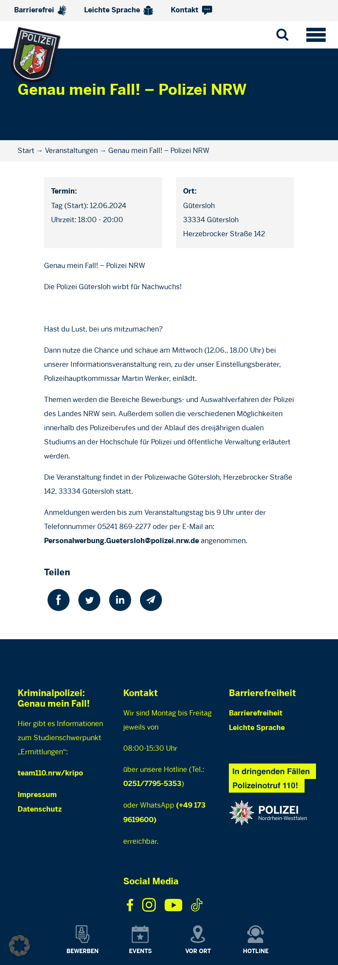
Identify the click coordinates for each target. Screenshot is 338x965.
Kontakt (191, 10)
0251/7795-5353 (152, 784)
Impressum (37, 795)
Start (26, 150)
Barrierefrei (40, 10)
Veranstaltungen (71, 150)
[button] (19, 945)
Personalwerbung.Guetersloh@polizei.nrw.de (121, 541)
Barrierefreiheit (256, 713)
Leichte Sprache (118, 10)
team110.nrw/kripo (50, 773)
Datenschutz (40, 809)
